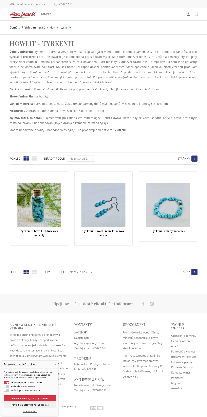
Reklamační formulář (183, 357)
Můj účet (176, 383)
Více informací (30, 411)
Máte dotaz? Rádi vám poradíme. (28, 4)
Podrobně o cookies (183, 351)
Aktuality (176, 388)
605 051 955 (63, 4)
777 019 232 (99, 390)
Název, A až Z (82, 158)
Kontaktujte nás (180, 372)
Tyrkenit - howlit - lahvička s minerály (39, 233)
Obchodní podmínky (183, 336)
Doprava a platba (181, 362)
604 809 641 (89, 369)
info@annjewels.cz (102, 385)
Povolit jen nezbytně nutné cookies (30, 404)
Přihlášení (177, 378)
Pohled (15, 158)
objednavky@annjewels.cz (90, 343)
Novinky (46, 14)
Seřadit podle (54, 158)
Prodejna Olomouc (182, 367)
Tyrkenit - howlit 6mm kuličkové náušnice (103, 233)
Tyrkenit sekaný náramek (168, 231)
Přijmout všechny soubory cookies (30, 398)
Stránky (183, 158)
